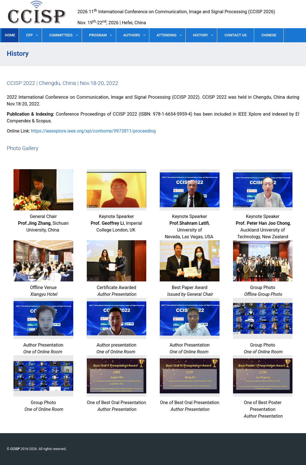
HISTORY (200, 35)
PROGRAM (98, 35)
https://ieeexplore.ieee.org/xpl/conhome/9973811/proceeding (93, 131)
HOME (10, 35)
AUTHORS (131, 35)
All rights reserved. (52, 449)
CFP (29, 35)
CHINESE (268, 35)
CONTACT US (236, 35)
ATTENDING (167, 35)
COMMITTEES (60, 35)
